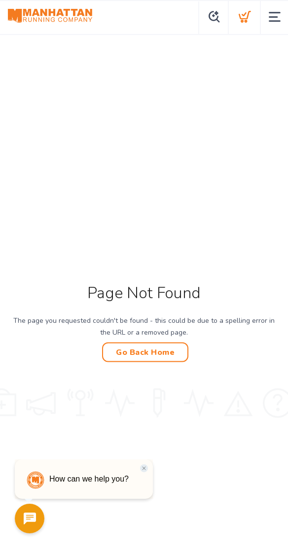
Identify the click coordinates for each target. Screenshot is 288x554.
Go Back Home (145, 352)
